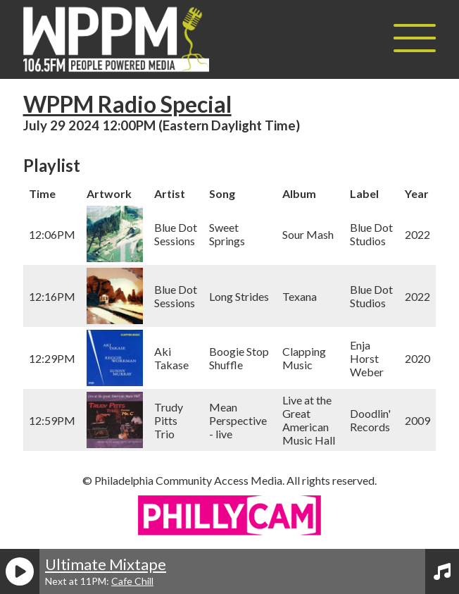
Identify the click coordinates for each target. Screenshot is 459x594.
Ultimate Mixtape (105, 564)
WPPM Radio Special (127, 104)
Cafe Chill (132, 581)
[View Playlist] (442, 571)
